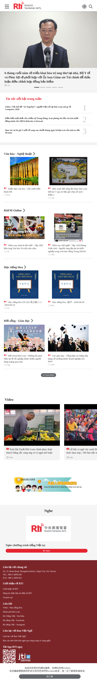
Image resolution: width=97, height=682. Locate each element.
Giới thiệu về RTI (12, 584)
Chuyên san (7, 598)
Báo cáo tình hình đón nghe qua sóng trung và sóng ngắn (26, 641)
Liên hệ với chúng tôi (14, 568)
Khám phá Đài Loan (11, 612)
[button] (36, 87)
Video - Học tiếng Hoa (12, 608)
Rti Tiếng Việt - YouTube (13, 617)
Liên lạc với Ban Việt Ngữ (17, 631)
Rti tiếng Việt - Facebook (13, 621)
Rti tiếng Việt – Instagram (13, 625)
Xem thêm (48, 375)
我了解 (50, 676)
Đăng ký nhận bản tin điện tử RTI (17, 594)
